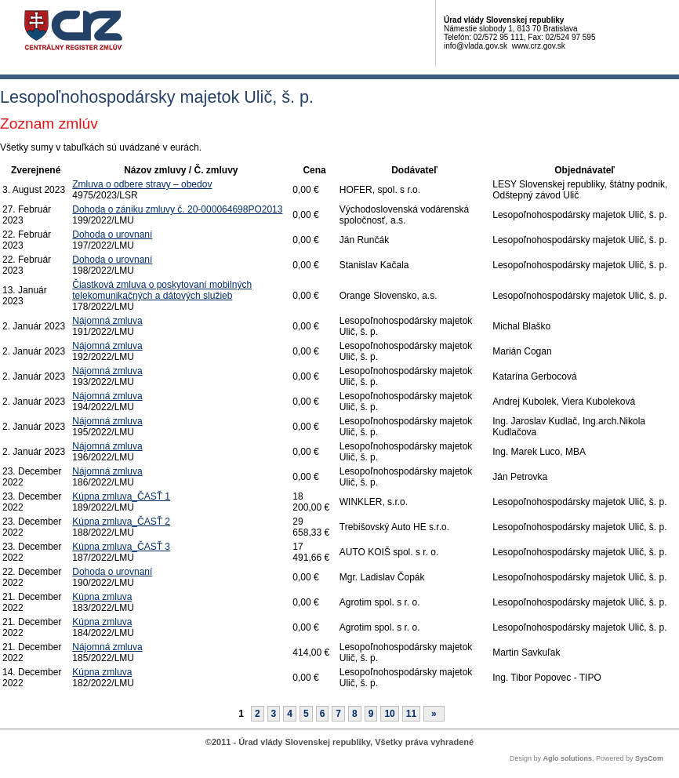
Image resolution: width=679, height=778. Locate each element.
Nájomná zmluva (107, 320)
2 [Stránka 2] (257, 713)
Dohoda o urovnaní (112, 234)
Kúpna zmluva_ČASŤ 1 (121, 496)
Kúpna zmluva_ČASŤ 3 (121, 546)
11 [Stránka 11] (411, 713)
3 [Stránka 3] (274, 713)
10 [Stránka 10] (389, 713)
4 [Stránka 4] (289, 713)
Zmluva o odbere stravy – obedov (142, 184)
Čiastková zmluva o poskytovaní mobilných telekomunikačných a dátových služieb (162, 290)
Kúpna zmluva (102, 596)
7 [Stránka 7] (338, 713)
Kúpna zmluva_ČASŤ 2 (121, 521)
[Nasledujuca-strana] (434, 714)
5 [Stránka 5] (306, 713)
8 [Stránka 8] (355, 713)
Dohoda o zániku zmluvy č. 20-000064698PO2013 (177, 209)
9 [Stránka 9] (371, 713)
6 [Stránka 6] (322, 713)
